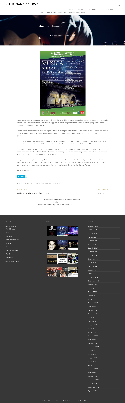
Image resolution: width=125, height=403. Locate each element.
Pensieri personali (12, 250)
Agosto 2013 (92, 285)
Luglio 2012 (92, 317)
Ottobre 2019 (92, 230)
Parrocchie (9, 247)
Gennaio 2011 (93, 372)
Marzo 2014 (92, 274)
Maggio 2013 (92, 295)
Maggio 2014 (92, 270)
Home (71, 5)
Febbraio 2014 (93, 277)
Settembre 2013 (93, 281)
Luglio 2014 (92, 263)
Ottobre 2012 (92, 314)
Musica (47, 183)
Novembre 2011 (93, 347)
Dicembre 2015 (93, 241)
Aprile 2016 (92, 237)
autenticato (57, 200)
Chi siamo (81, 5)
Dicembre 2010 (93, 376)
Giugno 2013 (92, 292)
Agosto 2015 (92, 244)
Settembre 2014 (93, 259)
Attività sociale (62, 12)
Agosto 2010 (92, 391)
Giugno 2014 (92, 266)
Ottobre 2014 (92, 255)
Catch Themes (82, 400)
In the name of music (12, 261)
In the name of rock (12, 240)
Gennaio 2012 (93, 339)
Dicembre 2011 (93, 343)
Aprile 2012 (92, 328)
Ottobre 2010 (92, 383)
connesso (50, 205)
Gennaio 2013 (93, 306)
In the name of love (51, 12)
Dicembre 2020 (93, 226)
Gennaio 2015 (93, 248)
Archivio (111, 5)
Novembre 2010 (93, 380)
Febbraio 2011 (93, 369)
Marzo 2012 (92, 332)
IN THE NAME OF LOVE (21, 4)
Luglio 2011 (92, 354)
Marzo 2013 (92, 299)
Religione (9, 254)
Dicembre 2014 (93, 252)
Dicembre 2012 (93, 310)
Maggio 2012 (92, 325)
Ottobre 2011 (92, 350)
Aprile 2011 (92, 361)
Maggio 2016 (92, 233)
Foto (102, 5)
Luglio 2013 (92, 288)
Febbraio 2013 (93, 303)
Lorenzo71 (71, 35)
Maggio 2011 (92, 358)
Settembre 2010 (93, 387)
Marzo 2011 (92, 365)
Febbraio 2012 (93, 336)
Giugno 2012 (92, 321)
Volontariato (55, 183)
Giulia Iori (92, 5)
